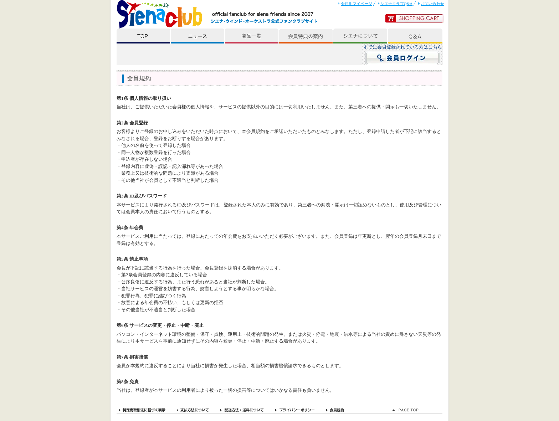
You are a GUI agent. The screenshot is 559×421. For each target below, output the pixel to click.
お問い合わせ (432, 3)
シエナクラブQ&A (396, 3)
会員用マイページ (356, 3)
